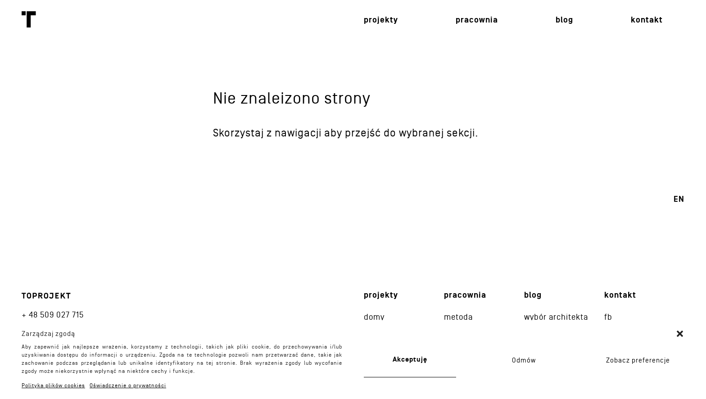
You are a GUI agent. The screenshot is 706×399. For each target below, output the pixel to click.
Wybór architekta (556, 317)
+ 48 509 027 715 (53, 314)
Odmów (524, 360)
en (679, 199)
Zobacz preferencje (638, 360)
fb (608, 317)
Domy (374, 317)
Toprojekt (29, 19)
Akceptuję (410, 359)
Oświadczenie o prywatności (128, 385)
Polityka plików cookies (53, 385)
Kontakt (647, 20)
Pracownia (477, 20)
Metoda (458, 317)
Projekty (381, 20)
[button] (679, 333)
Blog (564, 20)
